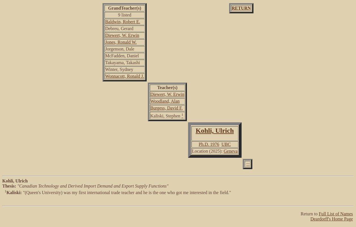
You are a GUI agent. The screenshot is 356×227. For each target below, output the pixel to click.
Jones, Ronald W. (121, 42)
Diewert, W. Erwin (122, 35)
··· (248, 163)
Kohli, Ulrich (215, 130)
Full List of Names (336, 213)
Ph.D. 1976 (209, 144)
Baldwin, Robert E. (122, 21)
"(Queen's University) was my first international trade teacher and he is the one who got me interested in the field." (178, 198)
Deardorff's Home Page (331, 219)
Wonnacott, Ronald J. (124, 76)
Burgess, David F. (166, 108)
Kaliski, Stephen (165, 116)
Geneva (231, 151)
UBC (226, 144)
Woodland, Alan (165, 101)
